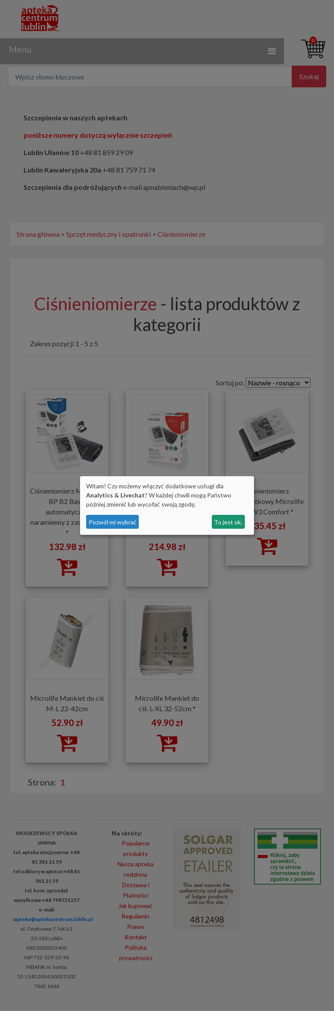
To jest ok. (228, 522)
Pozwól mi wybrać (113, 522)
